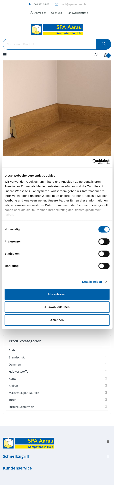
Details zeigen (92, 281)
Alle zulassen (57, 294)
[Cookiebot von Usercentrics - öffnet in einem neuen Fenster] (92, 161)
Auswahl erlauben (56, 307)
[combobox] (57, 44)
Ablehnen (57, 320)
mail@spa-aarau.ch (73, 4)
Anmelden (41, 13)
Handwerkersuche (77, 13)
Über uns (56, 13)
